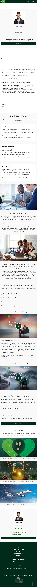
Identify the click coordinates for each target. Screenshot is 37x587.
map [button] (28, 58)
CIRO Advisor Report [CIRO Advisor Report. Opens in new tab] (18, 549)
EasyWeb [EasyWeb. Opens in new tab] (18, 557)
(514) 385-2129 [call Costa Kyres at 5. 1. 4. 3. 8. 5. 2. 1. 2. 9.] (18, 528)
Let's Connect (18, 423)
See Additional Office (12, 59)
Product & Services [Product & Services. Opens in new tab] (18, 553)
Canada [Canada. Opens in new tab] (19, 572)
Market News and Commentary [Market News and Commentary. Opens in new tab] (18, 545)
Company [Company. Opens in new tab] (18, 551)
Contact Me (18, 43)
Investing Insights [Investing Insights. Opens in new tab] (18, 547)
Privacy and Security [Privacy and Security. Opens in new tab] (18, 561)
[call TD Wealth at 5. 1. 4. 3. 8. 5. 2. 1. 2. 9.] (27, 1)
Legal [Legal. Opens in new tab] (18, 563)
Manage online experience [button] (18, 559)
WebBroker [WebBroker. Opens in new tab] (18, 555)
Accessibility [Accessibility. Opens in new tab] (18, 565)
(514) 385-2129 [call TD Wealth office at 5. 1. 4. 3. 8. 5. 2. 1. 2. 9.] (10, 52)
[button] (10, 294)
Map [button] (25, 532)
